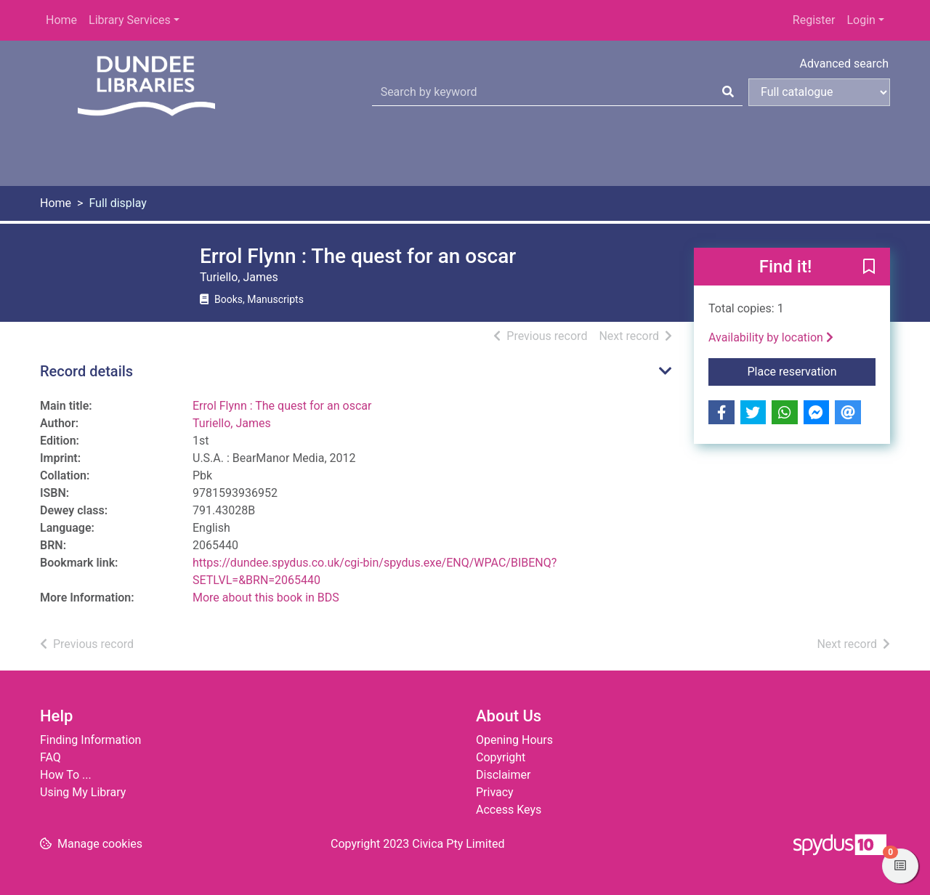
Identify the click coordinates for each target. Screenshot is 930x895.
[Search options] (819, 92)
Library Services (130, 20)
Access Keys (508, 810)
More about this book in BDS (266, 597)
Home (61, 20)
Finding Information (90, 740)
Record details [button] (86, 371)
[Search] (728, 92)
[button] (869, 267)
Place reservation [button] (812, 370)
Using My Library (83, 792)
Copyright (500, 757)
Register (814, 20)
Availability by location (770, 337)
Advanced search (844, 63)
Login (860, 20)
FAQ (50, 757)
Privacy (495, 792)
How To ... (66, 775)
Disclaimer (503, 775)
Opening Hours (514, 740)
